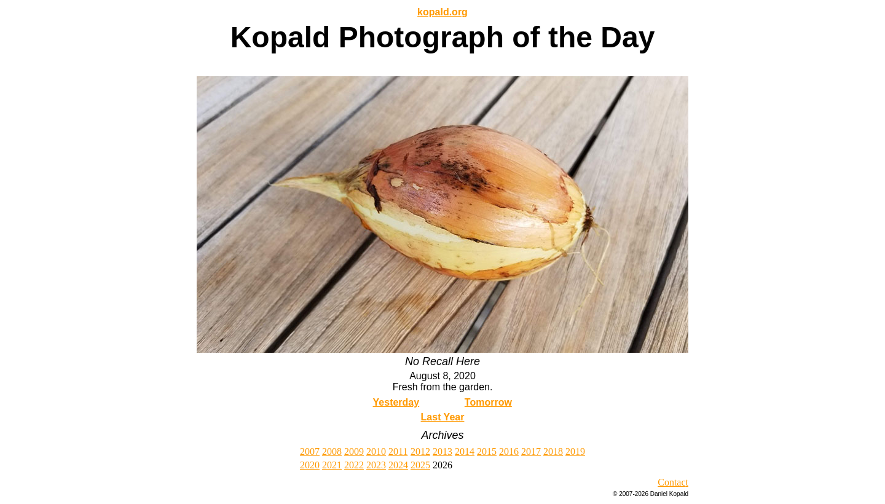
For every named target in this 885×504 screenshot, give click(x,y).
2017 (531, 451)
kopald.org (442, 12)
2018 (553, 451)
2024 (398, 465)
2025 (420, 465)
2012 (420, 451)
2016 (509, 451)
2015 (487, 451)
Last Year (443, 417)
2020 (310, 465)
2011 (397, 451)
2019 (575, 451)
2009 (354, 451)
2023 (376, 465)
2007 (310, 451)
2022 (354, 465)
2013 (442, 451)
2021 (332, 465)
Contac (671, 482)
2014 (464, 451)
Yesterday (396, 402)
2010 (376, 451)
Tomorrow (488, 402)
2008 (332, 451)
